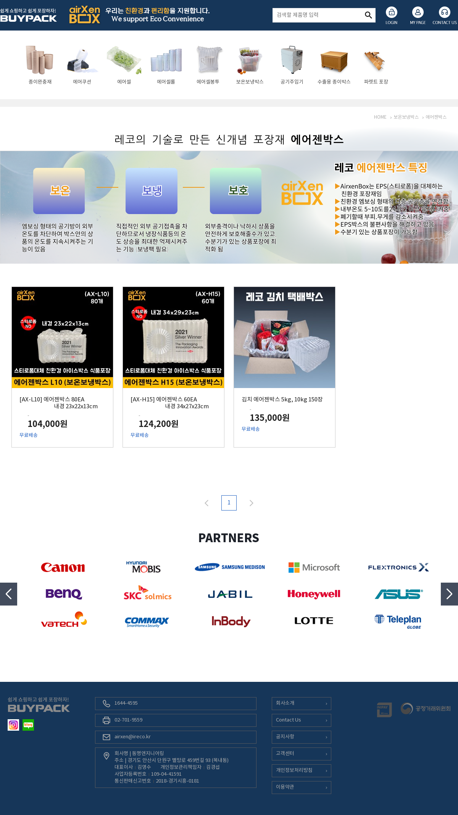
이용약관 (285, 787)
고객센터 (285, 754)
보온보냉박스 (406, 117)
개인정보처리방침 (294, 770)
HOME (380, 117)
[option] (40, 65)
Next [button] (449, 594)
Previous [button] (8, 594)
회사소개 (285, 703)
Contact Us (288, 720)
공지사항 (285, 737)
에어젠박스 (436, 117)
